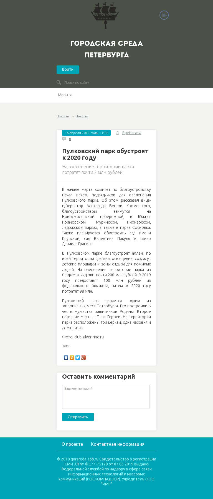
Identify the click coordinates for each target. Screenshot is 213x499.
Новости (63, 116)
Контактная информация (117, 444)
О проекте (72, 444)
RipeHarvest (131, 133)
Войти (67, 69)
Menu (63, 95)
